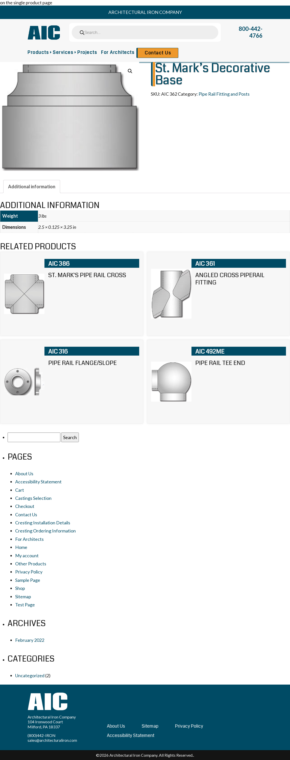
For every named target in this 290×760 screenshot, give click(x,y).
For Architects (117, 52)
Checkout (24, 506)
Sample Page (27, 580)
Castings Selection (33, 498)
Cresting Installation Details (42, 522)
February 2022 (29, 640)
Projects (87, 52)
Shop (20, 588)
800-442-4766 (250, 32)
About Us (24, 473)
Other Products (30, 563)
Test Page (25, 604)
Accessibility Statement (38, 481)
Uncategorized (29, 675)
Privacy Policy (28, 571)
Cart (19, 490)
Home (21, 547)
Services (63, 52)
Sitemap (23, 596)
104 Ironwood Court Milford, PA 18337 (45, 724)
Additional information (31, 186)
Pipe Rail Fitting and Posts (224, 94)
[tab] (31, 186)
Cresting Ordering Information (45, 530)
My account (27, 555)
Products (38, 52)
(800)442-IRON (42, 735)
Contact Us (158, 53)
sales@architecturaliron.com (52, 740)
